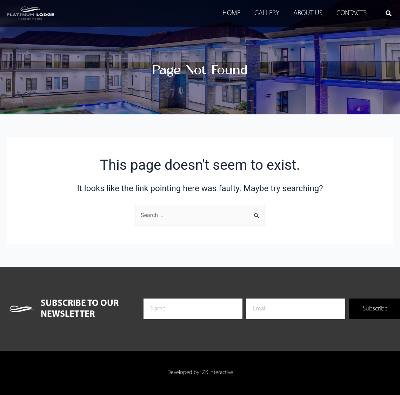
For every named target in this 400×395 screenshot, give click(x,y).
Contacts (351, 13)
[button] (388, 13)
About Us (307, 13)
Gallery (266, 13)
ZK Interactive (217, 373)
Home (231, 13)
